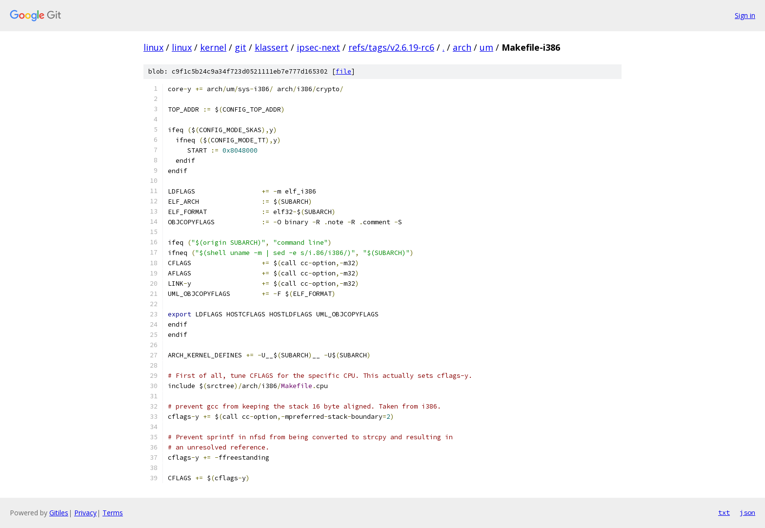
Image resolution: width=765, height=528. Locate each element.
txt (724, 512)
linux (153, 47)
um (486, 47)
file (343, 71)
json (747, 512)
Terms (112, 512)
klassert (271, 47)
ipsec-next (318, 47)
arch (462, 47)
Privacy (85, 512)
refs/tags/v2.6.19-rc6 (391, 47)
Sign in (745, 15)
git (240, 47)
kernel (213, 47)
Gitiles (58, 512)
